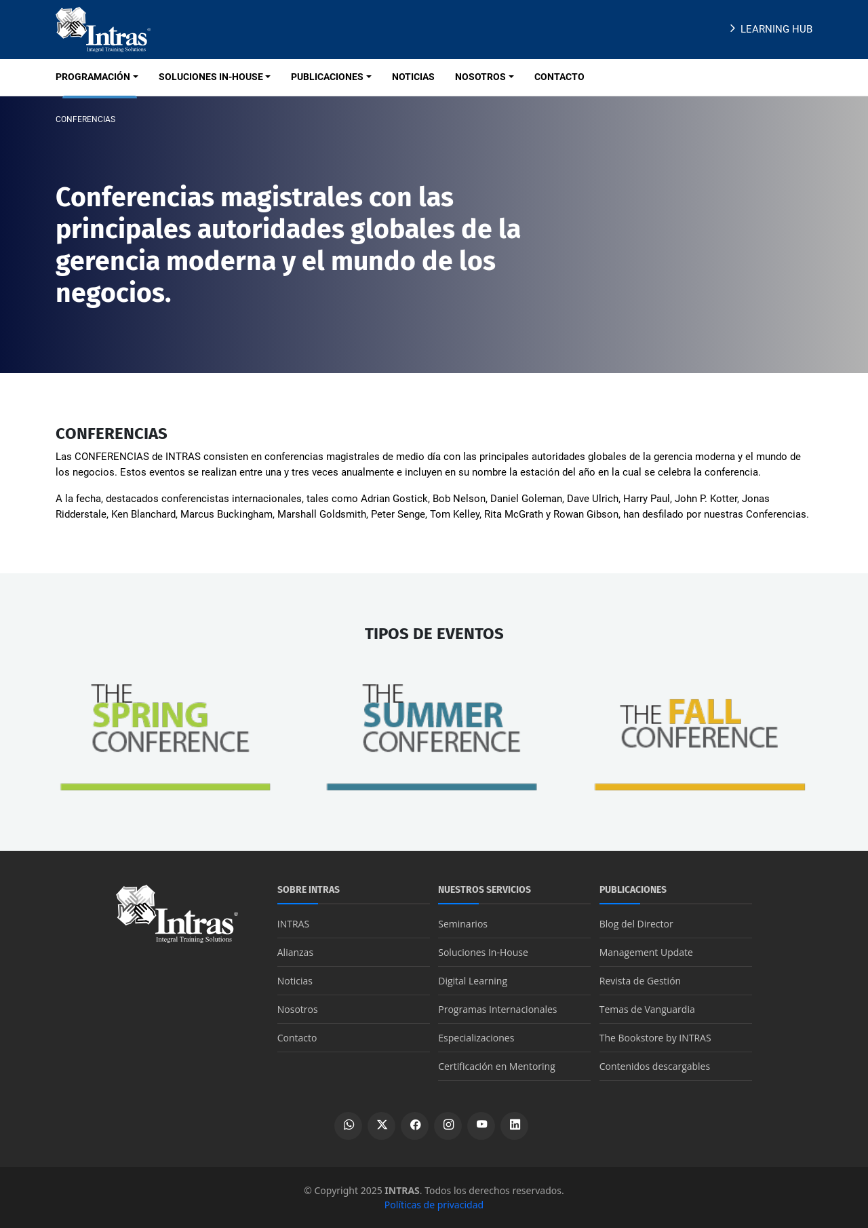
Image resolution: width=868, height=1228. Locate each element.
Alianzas (295, 952)
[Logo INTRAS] (103, 28)
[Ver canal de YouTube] (481, 1126)
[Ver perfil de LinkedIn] (514, 1126)
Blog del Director (636, 923)
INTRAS (293, 923)
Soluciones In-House (483, 952)
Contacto (297, 1037)
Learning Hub (769, 29)
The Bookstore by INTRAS (655, 1037)
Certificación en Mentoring (496, 1066)
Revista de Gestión (640, 980)
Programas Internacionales (497, 1009)
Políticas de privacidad (434, 1204)
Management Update (646, 952)
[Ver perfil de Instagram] (448, 1126)
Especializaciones (476, 1037)
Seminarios (463, 923)
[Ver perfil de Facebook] (415, 1126)
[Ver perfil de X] (381, 1126)
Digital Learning (472, 980)
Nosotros (297, 1009)
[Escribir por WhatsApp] (348, 1126)
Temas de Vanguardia (647, 1009)
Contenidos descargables (654, 1066)
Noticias (295, 980)
